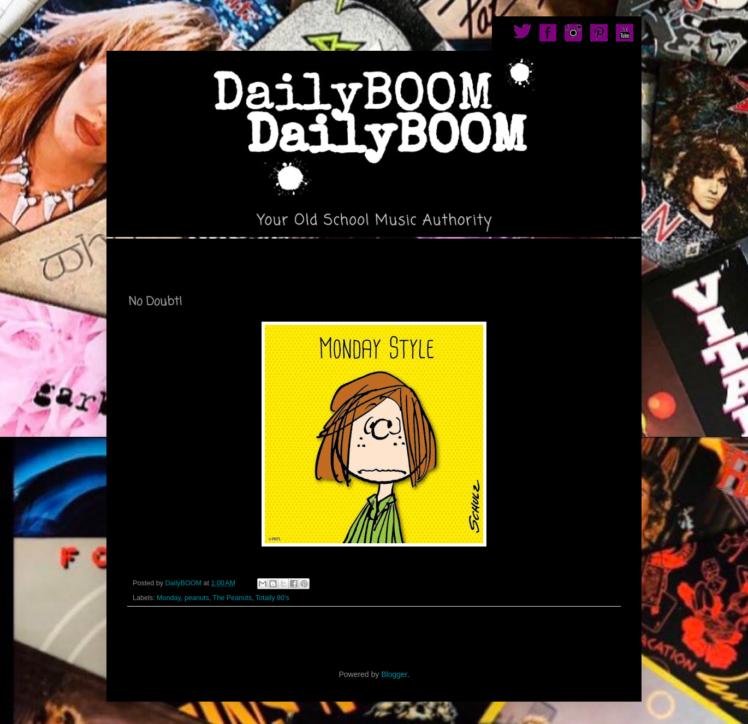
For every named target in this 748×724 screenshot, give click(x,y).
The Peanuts (232, 598)
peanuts (197, 598)
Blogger (394, 674)
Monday (169, 598)
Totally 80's (272, 598)
